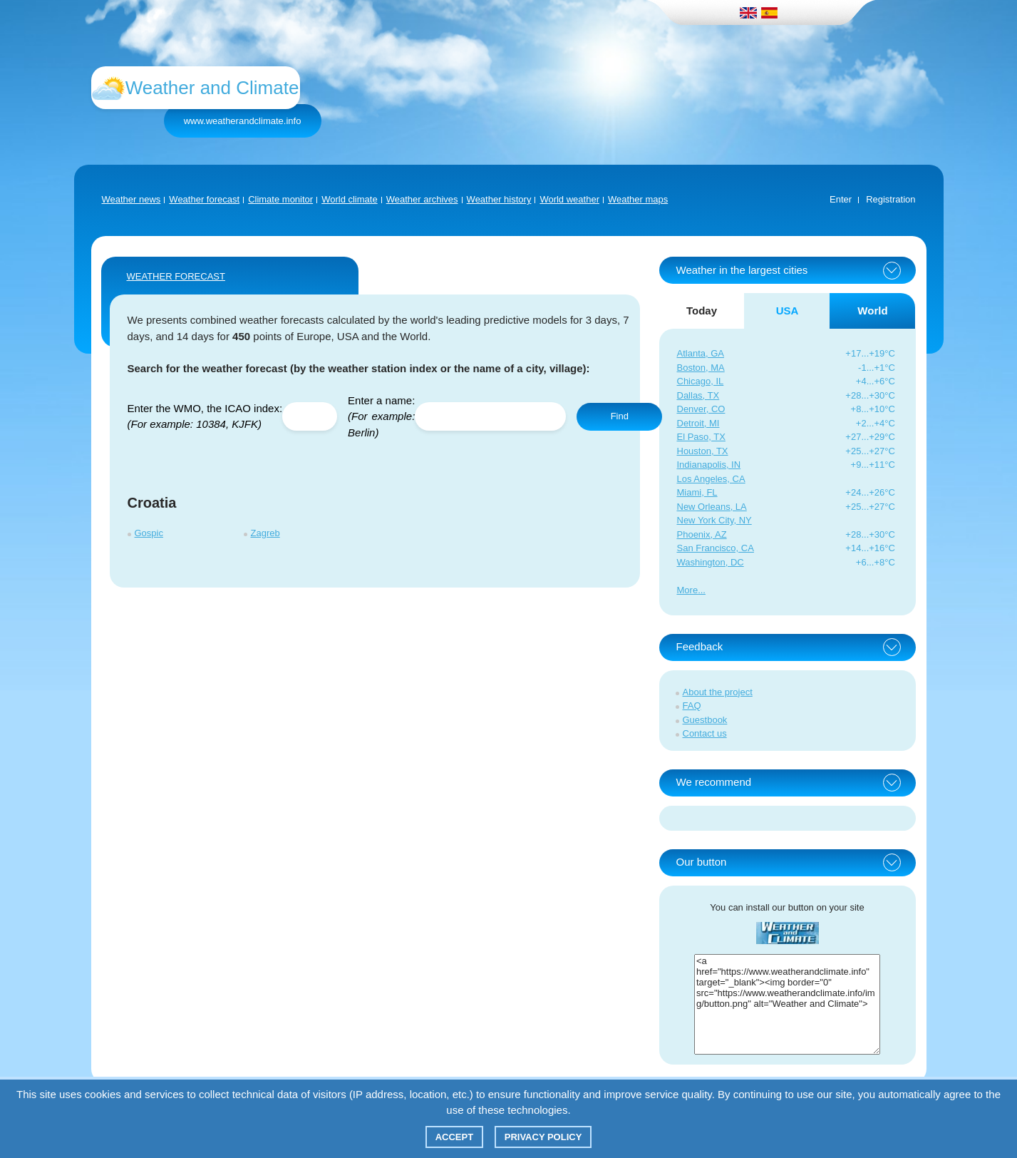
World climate (349, 199)
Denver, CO (701, 409)
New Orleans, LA (712, 506)
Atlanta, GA (700, 353)
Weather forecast (204, 199)
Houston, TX (702, 451)
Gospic (149, 533)
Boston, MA (701, 367)
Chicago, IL (700, 381)
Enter (841, 199)
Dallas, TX (698, 395)
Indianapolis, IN (709, 464)
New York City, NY (714, 520)
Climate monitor (280, 199)
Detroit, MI (698, 423)
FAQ (692, 705)
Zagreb (265, 533)
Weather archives (422, 199)
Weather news (131, 199)
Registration (890, 199)
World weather (569, 199)
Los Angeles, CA (711, 478)
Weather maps (638, 199)
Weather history (499, 199)
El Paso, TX (701, 436)
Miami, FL (697, 492)
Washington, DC (710, 562)
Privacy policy (543, 1137)
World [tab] (872, 310)
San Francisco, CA (715, 548)
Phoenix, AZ (702, 534)
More (687, 590)
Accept (454, 1137)
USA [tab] (787, 310)
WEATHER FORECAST (176, 276)
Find (620, 416)
